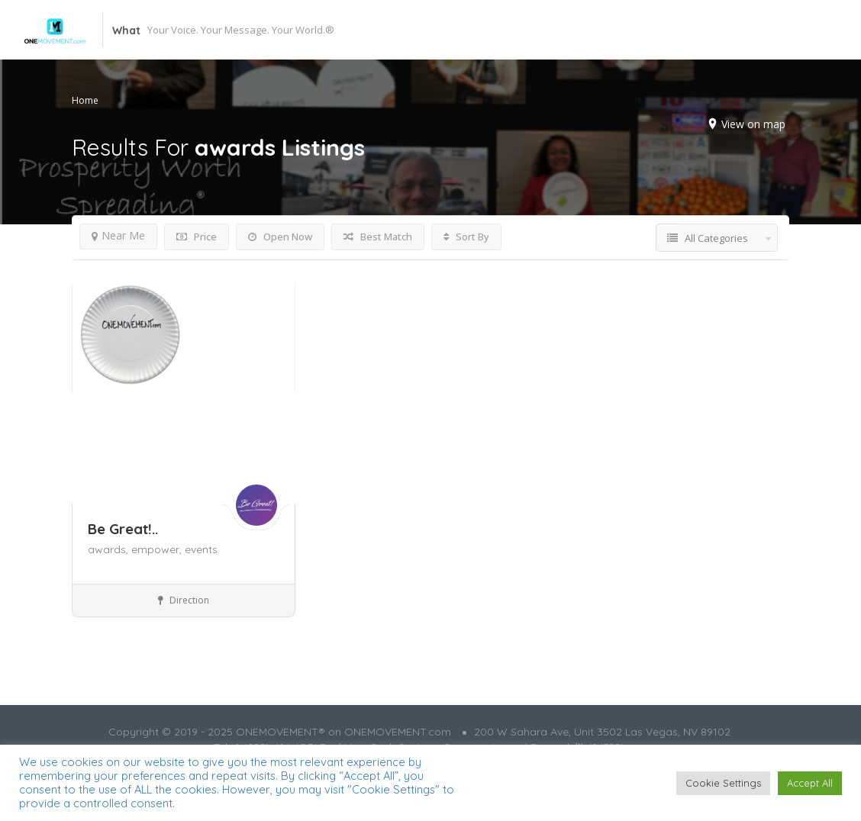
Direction (183, 600)
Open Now (280, 236)
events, (202, 549)
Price (196, 236)
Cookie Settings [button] (723, 783)
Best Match (377, 236)
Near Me (118, 235)
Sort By (466, 236)
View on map (753, 124)
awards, (109, 549)
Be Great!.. (123, 529)
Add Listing (755, 30)
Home (85, 100)
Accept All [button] (810, 783)
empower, (158, 549)
